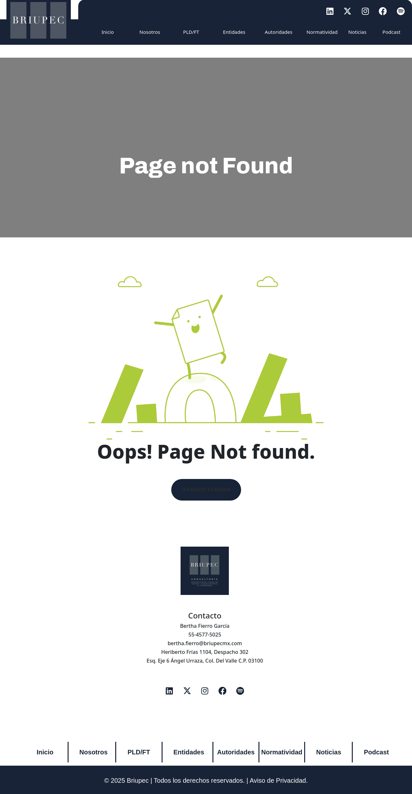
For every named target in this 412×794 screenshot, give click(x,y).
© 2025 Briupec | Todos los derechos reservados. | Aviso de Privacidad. (206, 780)
